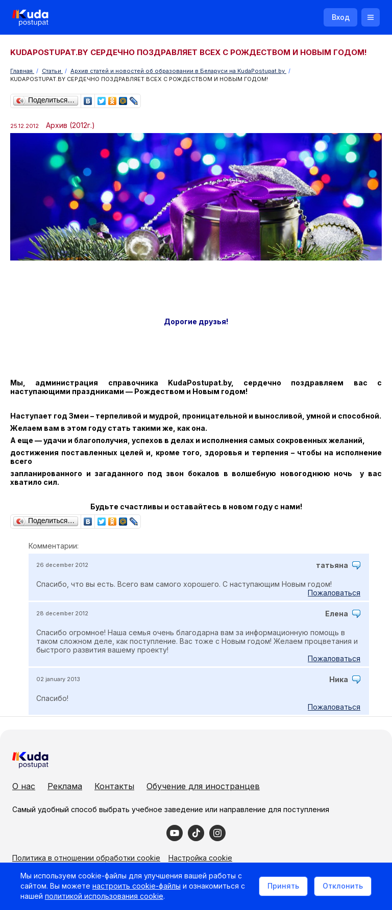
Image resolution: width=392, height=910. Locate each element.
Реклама (64, 786)
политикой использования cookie (104, 896)
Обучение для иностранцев (203, 786)
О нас (23, 786)
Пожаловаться (334, 592)
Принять (283, 885)
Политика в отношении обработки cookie (86, 857)
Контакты (114, 786)
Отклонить (343, 885)
